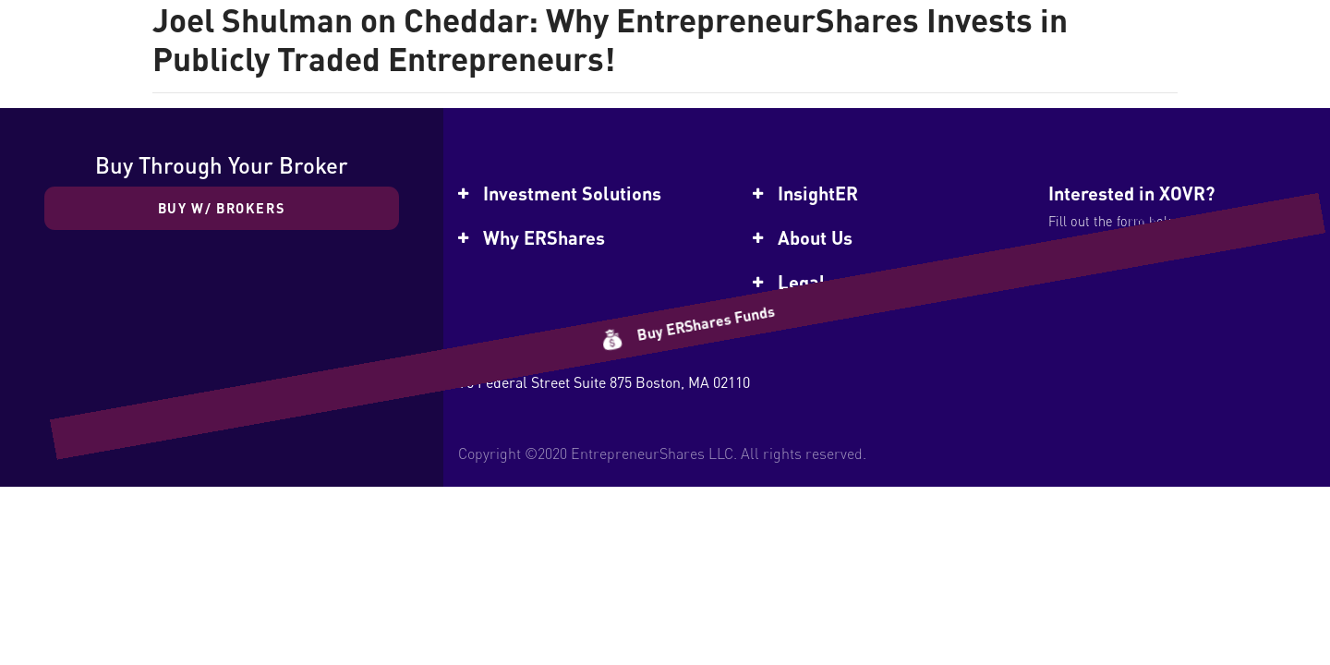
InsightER (818, 193)
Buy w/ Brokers (221, 208)
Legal (802, 282)
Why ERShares (544, 237)
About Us (815, 237)
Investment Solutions (572, 193)
